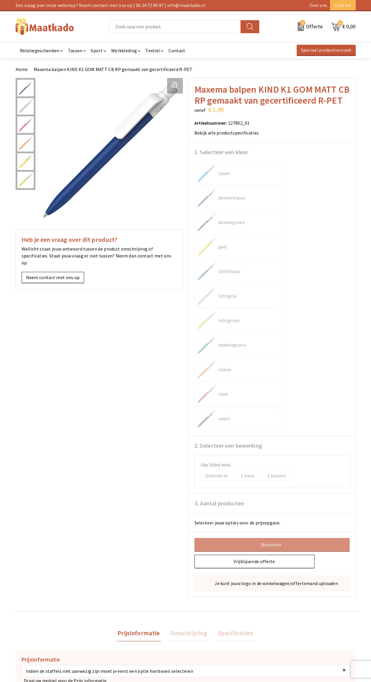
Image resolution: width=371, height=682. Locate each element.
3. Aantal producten (219, 331)
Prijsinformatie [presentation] (141, 462)
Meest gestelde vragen (125, 611)
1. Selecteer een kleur (221, 152)
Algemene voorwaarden (299, 601)
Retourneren (201, 620)
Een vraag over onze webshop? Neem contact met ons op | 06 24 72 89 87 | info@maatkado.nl (111, 5)
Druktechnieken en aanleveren (133, 629)
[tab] (141, 461)
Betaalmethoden (206, 611)
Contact (342, 5)
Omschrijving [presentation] (188, 462)
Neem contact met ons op (53, 277)
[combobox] (175, 26)
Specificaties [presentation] (233, 462)
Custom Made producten (127, 620)
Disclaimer (286, 629)
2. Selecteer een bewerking (228, 273)
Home (22, 69)
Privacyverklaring (293, 620)
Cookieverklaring (292, 611)
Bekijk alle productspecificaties (228, 133)
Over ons (318, 5)
